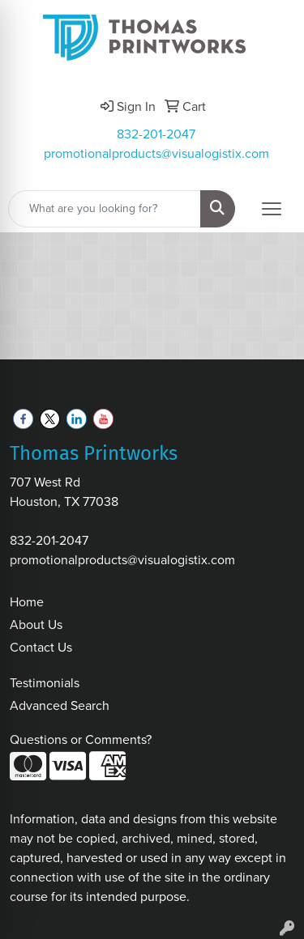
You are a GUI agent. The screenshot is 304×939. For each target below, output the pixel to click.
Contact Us (41, 647)
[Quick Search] (104, 208)
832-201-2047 (156, 134)
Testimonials (44, 682)
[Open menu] (271, 209)
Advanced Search (59, 705)
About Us (36, 624)
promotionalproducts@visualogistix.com (156, 153)
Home (27, 602)
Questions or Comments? (81, 739)
